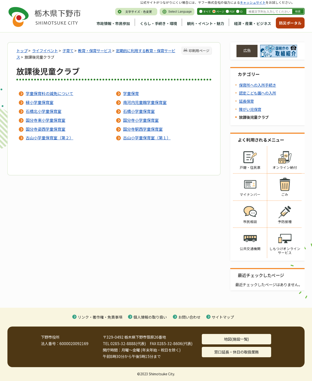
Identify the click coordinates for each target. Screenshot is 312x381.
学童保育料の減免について (49, 93)
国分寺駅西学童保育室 (143, 129)
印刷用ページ (199, 50)
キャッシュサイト (253, 2)
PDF (232, 11)
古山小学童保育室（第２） (49, 137)
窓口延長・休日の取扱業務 (236, 352)
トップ (21, 50)
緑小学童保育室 (39, 102)
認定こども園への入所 (257, 93)
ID (241, 11)
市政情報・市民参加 (113, 23)
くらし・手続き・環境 (158, 23)
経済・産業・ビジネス (252, 23)
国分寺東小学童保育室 (45, 120)
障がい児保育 (250, 109)
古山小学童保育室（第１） (147, 137)
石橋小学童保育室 (139, 111)
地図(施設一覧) (236, 339)
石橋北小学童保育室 (43, 111)
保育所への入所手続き (257, 85)
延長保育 (246, 101)
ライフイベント (45, 50)
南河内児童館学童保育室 (145, 102)
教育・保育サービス (94, 50)
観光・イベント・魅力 (205, 23)
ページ (220, 11)
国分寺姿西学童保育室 (45, 129)
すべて (207, 11)
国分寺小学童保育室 (141, 120)
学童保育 (131, 93)
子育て (68, 50)
